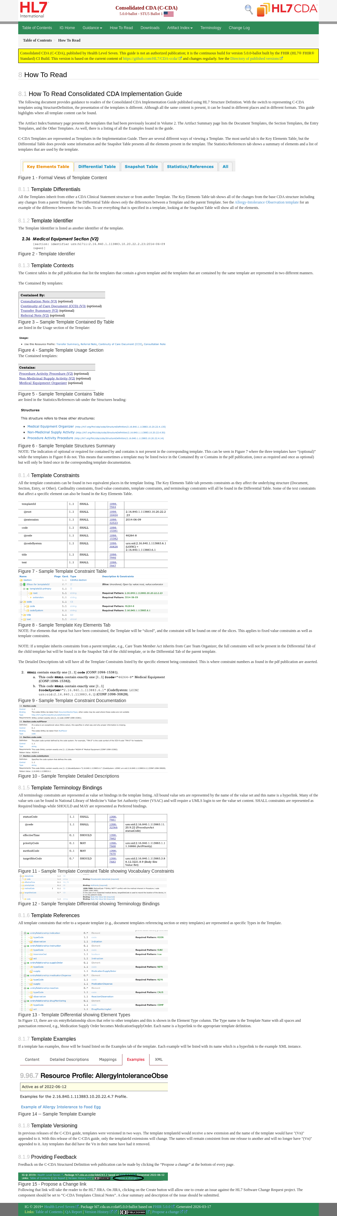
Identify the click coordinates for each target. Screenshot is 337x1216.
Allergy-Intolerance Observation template (267, 202)
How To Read (121, 28)
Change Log (239, 28)
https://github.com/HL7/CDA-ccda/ (150, 58)
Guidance (92, 28)
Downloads (150, 28)
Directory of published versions (255, 58)
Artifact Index (180, 28)
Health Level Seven (59, 1206)
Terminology (210, 28)
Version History (99, 1212)
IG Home (67, 28)
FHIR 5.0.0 (161, 1206)
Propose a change (167, 1212)
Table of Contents (37, 28)
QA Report (73, 1212)
